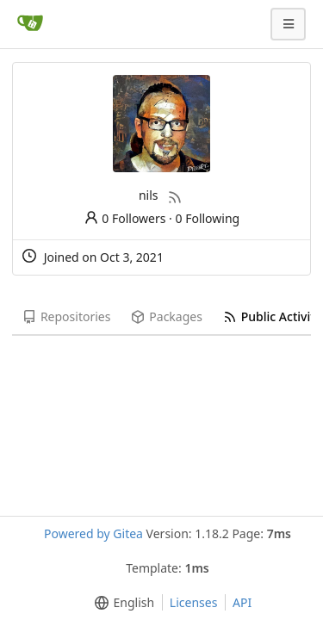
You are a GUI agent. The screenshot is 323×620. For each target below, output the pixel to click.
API (242, 602)
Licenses (194, 602)
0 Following (208, 218)
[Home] (30, 24)
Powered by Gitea (93, 533)
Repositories (66, 316)
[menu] (121, 603)
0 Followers (125, 218)
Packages (166, 316)
